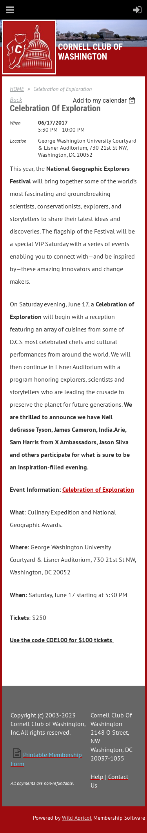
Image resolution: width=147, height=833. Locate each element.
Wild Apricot (77, 817)
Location (18, 141)
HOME (17, 88)
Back (16, 99)
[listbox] (105, 100)
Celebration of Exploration (98, 489)
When (15, 123)
